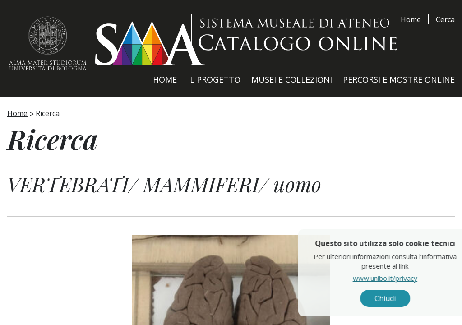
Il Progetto (214, 79)
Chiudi (402, 298)
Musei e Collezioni (291, 79)
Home (411, 19)
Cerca (445, 19)
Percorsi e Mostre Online (399, 79)
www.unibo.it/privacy (402, 277)
